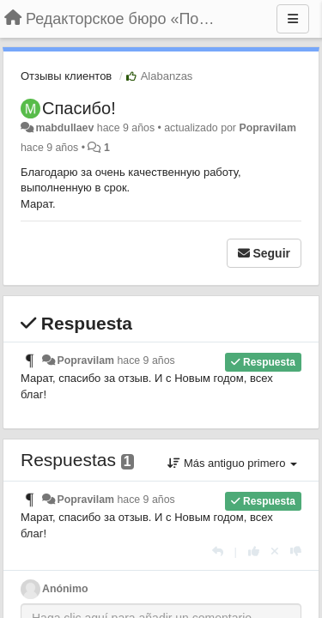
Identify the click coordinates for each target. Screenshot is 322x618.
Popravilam (267, 128)
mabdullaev (64, 128)
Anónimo (65, 589)
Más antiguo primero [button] (232, 463)
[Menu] (292, 18)
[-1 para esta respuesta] (295, 551)
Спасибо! (79, 108)
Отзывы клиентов (66, 76)
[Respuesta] (217, 551)
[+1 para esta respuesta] (253, 551)
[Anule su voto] (274, 551)
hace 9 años (145, 360)
